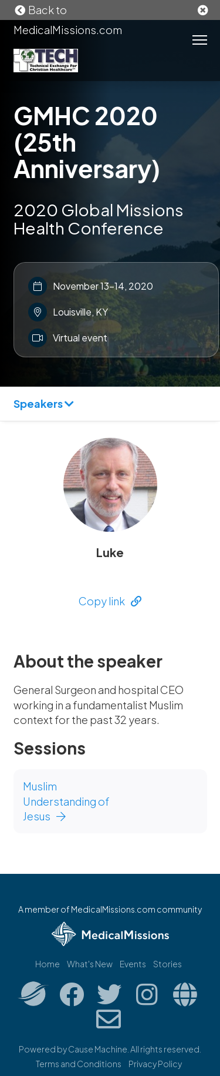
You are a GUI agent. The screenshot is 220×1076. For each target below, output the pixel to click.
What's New (90, 963)
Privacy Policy (155, 1063)
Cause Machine (97, 1049)
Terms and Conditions (78, 1063)
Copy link (110, 601)
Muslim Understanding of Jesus (66, 801)
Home (47, 963)
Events (133, 963)
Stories (167, 963)
